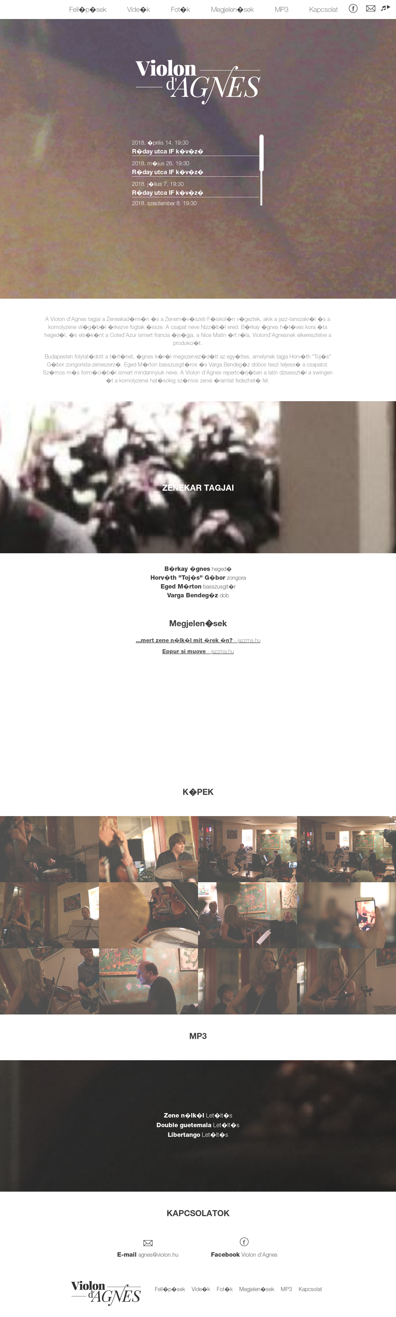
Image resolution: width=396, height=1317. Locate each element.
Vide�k (138, 10)
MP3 (281, 10)
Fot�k (180, 10)
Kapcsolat (323, 10)
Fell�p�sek (87, 10)
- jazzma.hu (198, 641)
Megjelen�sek (232, 10)
